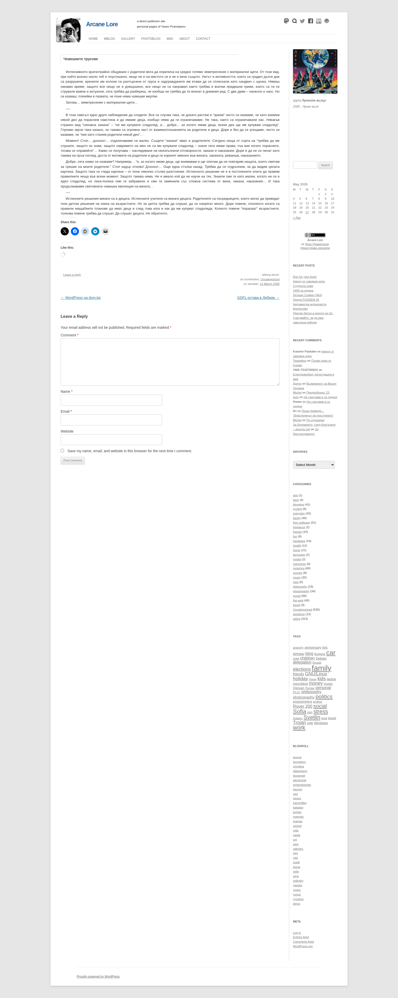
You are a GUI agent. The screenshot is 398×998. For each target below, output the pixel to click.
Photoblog (151, 39)
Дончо (297, 383)
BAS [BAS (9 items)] (325, 647)
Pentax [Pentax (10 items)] (309, 688)
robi (295, 857)
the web (298, 600)
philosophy (300, 586)
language (299, 554)
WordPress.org (303, 946)
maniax (297, 821)
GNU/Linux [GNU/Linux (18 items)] (316, 673)
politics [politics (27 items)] (324, 696)
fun (295, 536)
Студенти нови (303, 285)
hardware (299, 540)
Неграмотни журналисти (309, 304)
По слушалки (315, 420)
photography (301, 591)
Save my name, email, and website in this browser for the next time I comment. (130, 451)
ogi (295, 839)
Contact (203, 39)
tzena (296, 866)
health (297, 545)
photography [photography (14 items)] (303, 697)
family (297, 518)
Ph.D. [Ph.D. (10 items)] (296, 692)
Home (93, 39)
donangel (299, 775)
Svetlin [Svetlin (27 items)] (311, 717)
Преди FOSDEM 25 (306, 299)
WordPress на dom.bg (81, 298)
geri (295, 793)
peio (296, 844)
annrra (297, 757)
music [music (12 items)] (328, 684)
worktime (299, 614)
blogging (298, 504)
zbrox (296, 903)
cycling (297, 508)
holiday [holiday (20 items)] (300, 678)
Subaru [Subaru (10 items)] (298, 718)
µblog (109, 39)
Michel (297, 392)
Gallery (128, 39)
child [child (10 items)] (296, 658)
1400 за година (303, 290)
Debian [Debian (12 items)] (321, 658)
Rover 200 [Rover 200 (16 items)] (302, 706)
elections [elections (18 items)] (302, 669)
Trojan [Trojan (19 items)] (299, 722)
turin (296, 397)
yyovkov (298, 899)
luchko (297, 812)
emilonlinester (302, 784)
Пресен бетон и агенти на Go (313, 313)
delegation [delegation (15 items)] (302, 662)
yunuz (297, 894)
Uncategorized (270, 279)
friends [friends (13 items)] (298, 674)
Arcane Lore (102, 24)
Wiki (170, 39)
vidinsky (298, 880)
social (297, 595)
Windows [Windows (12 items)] (321, 723)
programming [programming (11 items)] (302, 701)
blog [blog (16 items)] (309, 653)
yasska (297, 885)
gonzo (297, 798)
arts (295, 495)
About (184, 39)
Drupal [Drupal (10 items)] (316, 662)
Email (66, 411)
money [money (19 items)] (316, 683)
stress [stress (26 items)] (320, 712)
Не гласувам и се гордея (320, 397)
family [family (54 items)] (321, 668)
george (297, 789)
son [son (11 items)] (309, 712)
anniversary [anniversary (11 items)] (312, 647)
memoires (299, 563)
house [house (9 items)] (312, 679)
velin (296, 871)
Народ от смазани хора (309, 281)
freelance (299, 527)
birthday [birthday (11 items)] (298, 654)
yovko (297, 889)
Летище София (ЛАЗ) (307, 295)
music (297, 577)
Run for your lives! (305, 276)
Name (67, 391)
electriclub (299, 780)
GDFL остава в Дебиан (258, 298)
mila (295, 830)
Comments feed (303, 941)
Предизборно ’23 (318, 392)
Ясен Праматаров (317, 244)
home (296, 550)
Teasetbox (300, 360)
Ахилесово (300, 308)
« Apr (297, 218)
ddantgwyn (300, 771)
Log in (297, 932)
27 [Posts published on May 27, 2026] (307, 212)
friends (297, 531)
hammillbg (300, 802)
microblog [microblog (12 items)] (300, 684)
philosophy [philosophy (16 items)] (311, 691)
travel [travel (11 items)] (332, 718)
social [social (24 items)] (320, 706)
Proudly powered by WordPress (98, 976)
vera (296, 876)
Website (67, 431)
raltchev (298, 848)
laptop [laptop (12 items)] (331, 679)
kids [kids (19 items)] (321, 678)
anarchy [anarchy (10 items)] (298, 647)
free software (301, 522)
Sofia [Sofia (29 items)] (299, 711)
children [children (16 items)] (307, 658)
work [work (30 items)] (299, 727)
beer (296, 499)
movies (297, 572)
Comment (69, 335)
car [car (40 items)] (330, 652)
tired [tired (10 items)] (324, 718)
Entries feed (301, 937)
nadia (296, 835)
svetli (296, 862)
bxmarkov (299, 761)
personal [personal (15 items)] (323, 688)
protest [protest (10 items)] (317, 701)
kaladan (298, 807)
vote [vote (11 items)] (310, 723)
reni (295, 853)
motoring (298, 568)
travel (296, 605)
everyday (299, 513)
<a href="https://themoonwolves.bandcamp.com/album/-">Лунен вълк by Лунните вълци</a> (315, 128)
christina (298, 766)
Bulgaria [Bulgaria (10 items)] (319, 653)
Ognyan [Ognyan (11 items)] (298, 688)
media (297, 559)
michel (297, 825)
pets (296, 582)
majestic (298, 816)
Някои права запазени (315, 247)
